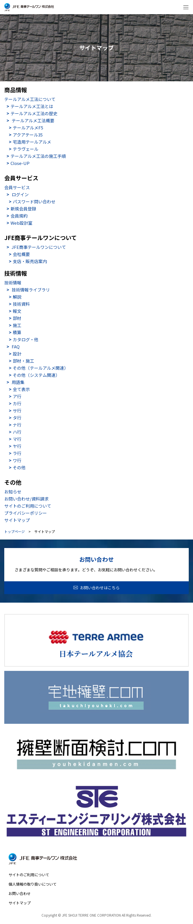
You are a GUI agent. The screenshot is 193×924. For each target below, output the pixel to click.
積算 (17, 332)
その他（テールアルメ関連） (40, 368)
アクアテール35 (28, 135)
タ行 (17, 418)
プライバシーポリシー (25, 513)
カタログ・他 (25, 339)
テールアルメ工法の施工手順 (38, 156)
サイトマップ (17, 520)
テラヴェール (25, 149)
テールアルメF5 (28, 127)
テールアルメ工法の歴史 (34, 113)
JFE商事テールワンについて (39, 247)
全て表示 (21, 389)
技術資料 (21, 304)
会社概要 (21, 254)
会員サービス (17, 187)
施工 (17, 325)
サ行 (17, 410)
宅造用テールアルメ (32, 142)
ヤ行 (17, 446)
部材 (17, 318)
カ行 (17, 403)
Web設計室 (21, 223)
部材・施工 (23, 361)
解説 (17, 297)
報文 (17, 311)
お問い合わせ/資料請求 (26, 499)
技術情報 (12, 282)
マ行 (17, 439)
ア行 (17, 396)
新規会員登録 (23, 208)
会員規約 (19, 216)
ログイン (20, 194)
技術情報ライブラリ (31, 290)
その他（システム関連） (36, 375)
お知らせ (12, 491)
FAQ (16, 346)
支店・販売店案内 (30, 261)
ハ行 (17, 432)
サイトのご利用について (27, 506)
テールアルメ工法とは (32, 106)
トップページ (14, 531)
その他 (19, 467)
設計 (17, 354)
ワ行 (17, 460)
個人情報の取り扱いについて (33, 884)
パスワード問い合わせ (34, 201)
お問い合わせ (20, 893)
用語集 (18, 382)
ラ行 (17, 453)
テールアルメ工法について (29, 99)
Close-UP (20, 163)
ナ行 (17, 425)
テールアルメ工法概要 (33, 120)
